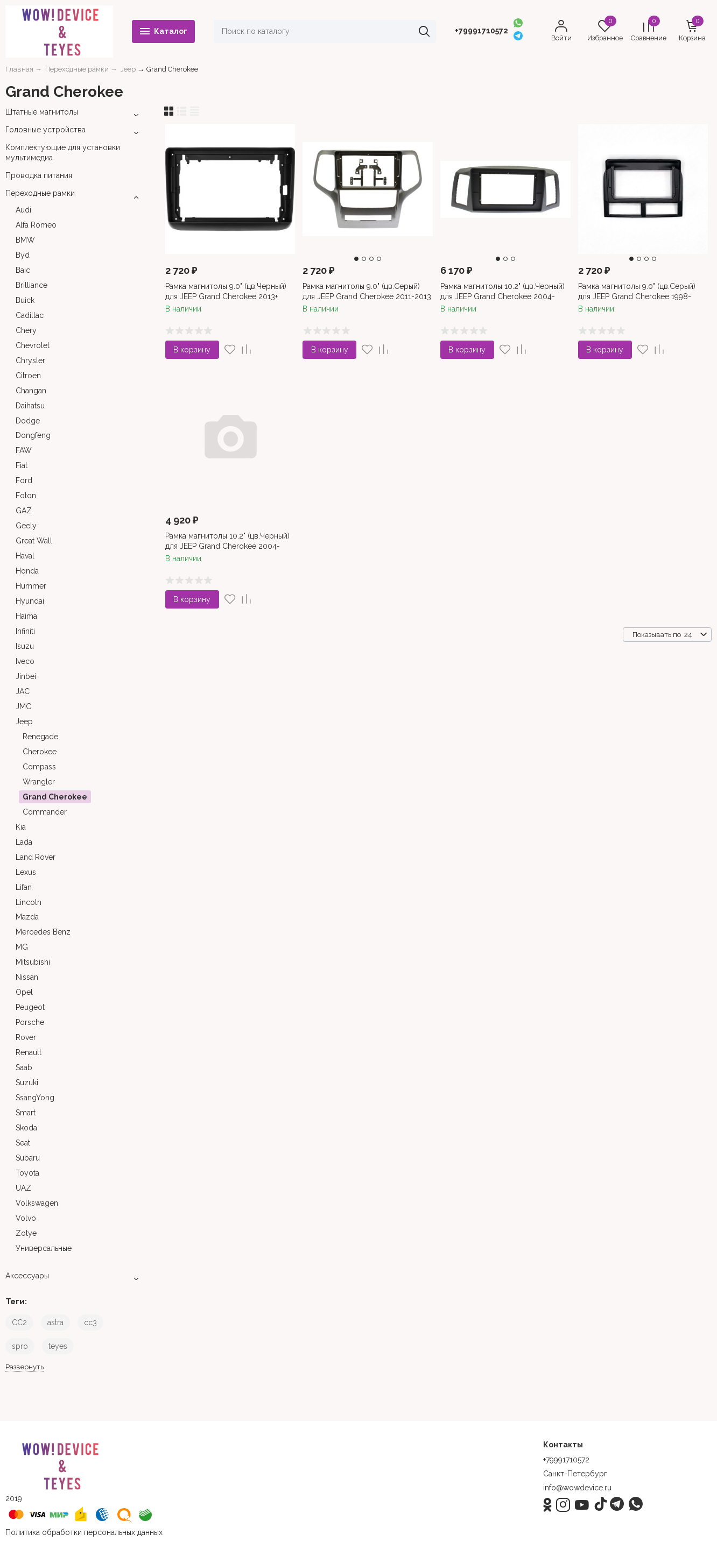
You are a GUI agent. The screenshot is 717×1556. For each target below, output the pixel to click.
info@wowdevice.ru (577, 1487)
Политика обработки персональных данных (84, 1532)
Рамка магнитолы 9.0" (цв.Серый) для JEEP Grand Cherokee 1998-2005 (636, 296)
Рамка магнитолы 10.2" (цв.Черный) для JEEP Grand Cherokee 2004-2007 (227, 546)
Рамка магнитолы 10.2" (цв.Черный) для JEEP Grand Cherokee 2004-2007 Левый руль (502, 296)
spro (20, 1346)
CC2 (19, 1322)
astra (55, 1322)
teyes (57, 1346)
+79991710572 (481, 30)
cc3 (90, 1322)
